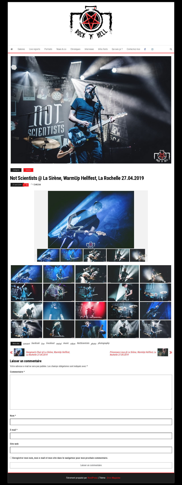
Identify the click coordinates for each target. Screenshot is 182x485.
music (66, 343)
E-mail (13, 430)
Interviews (89, 49)
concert (26, 343)
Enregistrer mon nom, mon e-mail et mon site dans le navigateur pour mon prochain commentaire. (60, 458)
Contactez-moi (133, 49)
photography (103, 343)
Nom (13, 415)
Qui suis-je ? (117, 49)
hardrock (35, 343)
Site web (14, 443)
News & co (61, 49)
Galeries (21, 49)
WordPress (92, 477)
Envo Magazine (113, 477)
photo (93, 343)
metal (58, 343)
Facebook (145, 49)
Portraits (48, 49)
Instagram (152, 49)
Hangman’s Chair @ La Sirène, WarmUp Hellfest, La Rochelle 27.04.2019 (48, 353)
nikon (72, 343)
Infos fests (103, 49)
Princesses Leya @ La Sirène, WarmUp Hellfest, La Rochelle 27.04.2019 (133, 353)
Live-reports (34, 49)
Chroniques (75, 49)
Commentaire (17, 371)
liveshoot (50, 343)
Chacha (37, 184)
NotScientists (83, 343)
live (42, 343)
